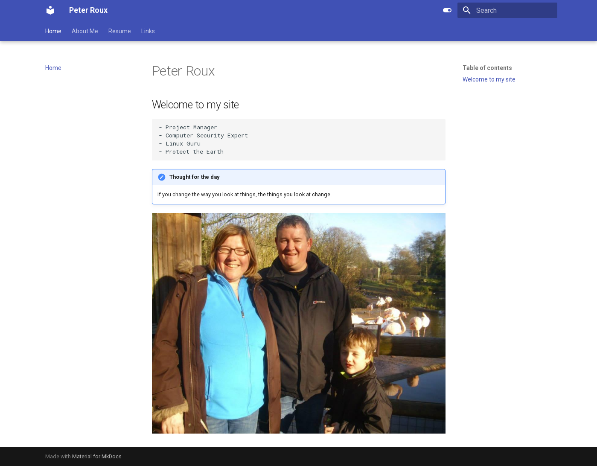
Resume (119, 31)
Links (148, 31)
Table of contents (487, 67)
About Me (85, 31)
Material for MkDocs (97, 456)
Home (53, 31)
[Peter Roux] (50, 10)
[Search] (507, 10)
